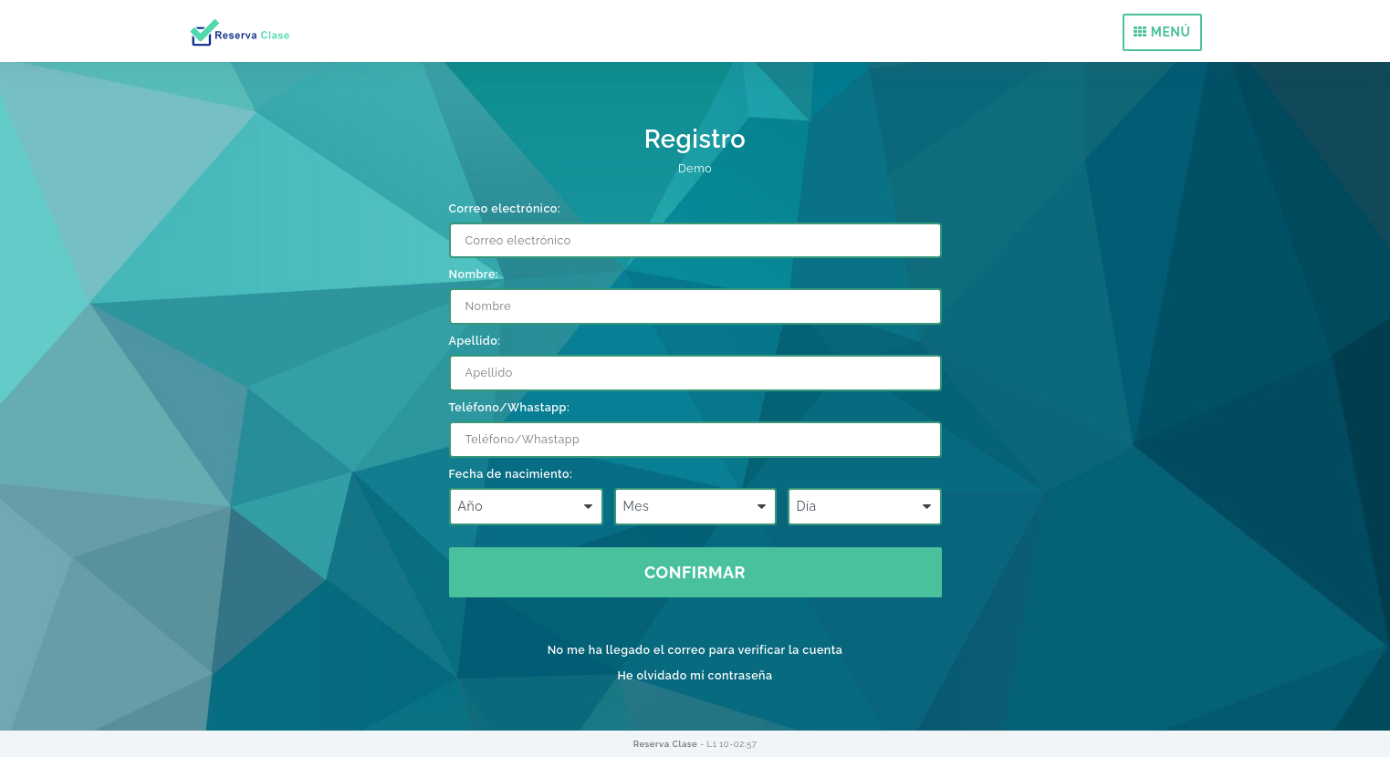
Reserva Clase (666, 744)
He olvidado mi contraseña (694, 675)
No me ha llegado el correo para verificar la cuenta (695, 650)
